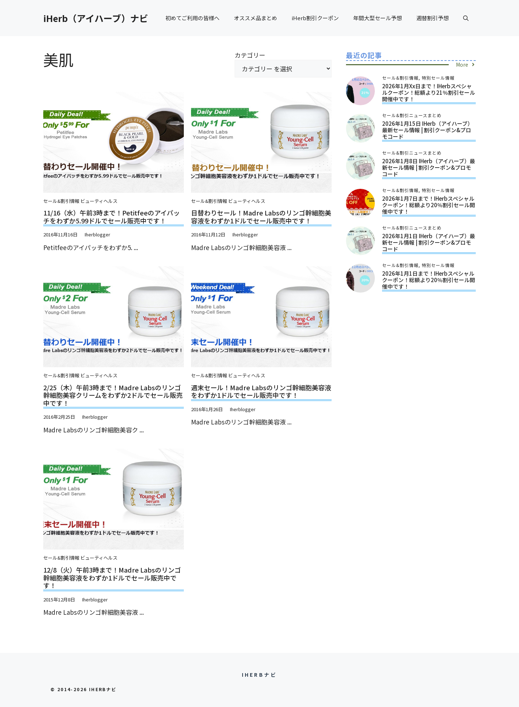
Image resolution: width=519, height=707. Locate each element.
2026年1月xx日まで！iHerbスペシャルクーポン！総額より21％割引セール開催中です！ (428, 92)
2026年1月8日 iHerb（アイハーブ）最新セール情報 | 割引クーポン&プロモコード (428, 167)
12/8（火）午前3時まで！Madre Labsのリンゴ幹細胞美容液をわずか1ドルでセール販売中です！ (112, 577)
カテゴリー (250, 54)
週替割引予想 (432, 18)
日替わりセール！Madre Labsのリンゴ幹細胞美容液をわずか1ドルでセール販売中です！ (261, 216)
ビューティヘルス (98, 200)
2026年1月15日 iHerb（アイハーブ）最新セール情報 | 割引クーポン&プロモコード (427, 130)
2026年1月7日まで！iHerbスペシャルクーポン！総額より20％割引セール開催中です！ (428, 205)
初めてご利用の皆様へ (192, 18)
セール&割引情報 (61, 200)
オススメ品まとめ (255, 18)
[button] (466, 18)
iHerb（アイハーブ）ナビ (95, 18)
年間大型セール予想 (377, 18)
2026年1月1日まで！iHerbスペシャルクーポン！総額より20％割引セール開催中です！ (428, 280)
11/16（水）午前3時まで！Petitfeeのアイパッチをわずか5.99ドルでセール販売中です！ (111, 216)
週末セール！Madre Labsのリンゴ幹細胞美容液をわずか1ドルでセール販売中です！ (261, 391)
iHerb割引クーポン (315, 18)
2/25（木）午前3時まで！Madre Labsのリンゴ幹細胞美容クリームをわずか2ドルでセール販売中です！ (113, 395)
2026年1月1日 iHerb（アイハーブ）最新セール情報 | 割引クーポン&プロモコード (428, 242)
